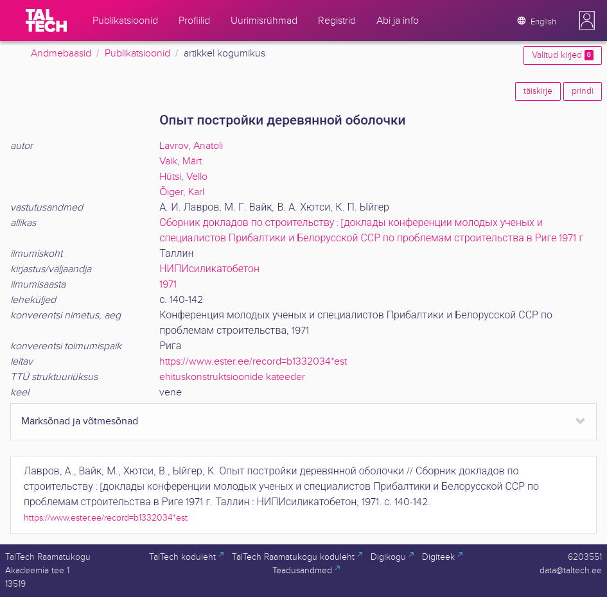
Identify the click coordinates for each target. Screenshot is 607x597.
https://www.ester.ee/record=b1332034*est (253, 362)
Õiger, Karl (181, 192)
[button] (587, 20)
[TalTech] (46, 20)
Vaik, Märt (180, 161)
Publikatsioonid (137, 54)
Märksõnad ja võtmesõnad (79, 421)
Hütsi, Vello (183, 177)
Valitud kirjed (563, 55)
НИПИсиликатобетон (209, 269)
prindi (583, 91)
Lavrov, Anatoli (191, 146)
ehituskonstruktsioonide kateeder (232, 377)
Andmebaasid (61, 54)
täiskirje (537, 91)
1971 (168, 285)
